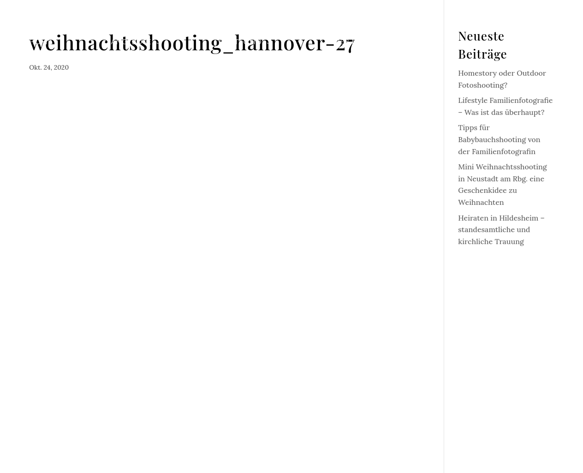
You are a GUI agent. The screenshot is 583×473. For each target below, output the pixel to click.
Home (40, 42)
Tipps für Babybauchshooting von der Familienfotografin (499, 139)
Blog (450, 42)
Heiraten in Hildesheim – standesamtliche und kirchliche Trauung (501, 229)
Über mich (351, 42)
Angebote (131, 42)
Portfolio (241, 42)
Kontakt (536, 42)
